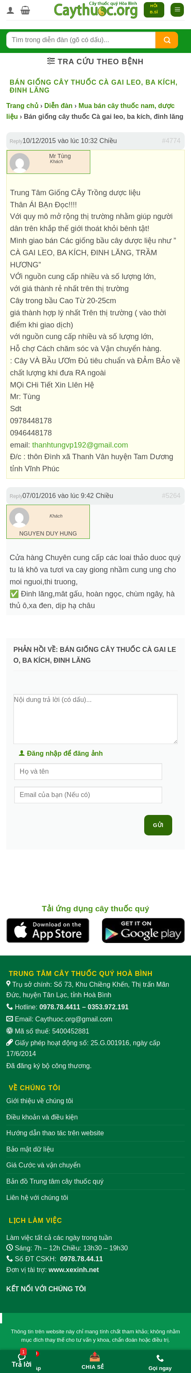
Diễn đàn (58, 105)
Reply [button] (16, 141)
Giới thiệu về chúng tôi (39, 1100)
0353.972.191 (108, 1007)
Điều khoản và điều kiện (42, 1117)
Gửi (158, 825)
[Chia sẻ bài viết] (93, 1359)
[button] (25, 10)
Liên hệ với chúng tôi (37, 1197)
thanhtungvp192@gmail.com (80, 445)
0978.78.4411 (59, 1007)
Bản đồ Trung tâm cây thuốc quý (55, 1181)
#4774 (171, 140)
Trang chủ (22, 105)
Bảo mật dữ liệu (30, 1149)
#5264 (171, 495)
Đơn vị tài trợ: (52, 1269)
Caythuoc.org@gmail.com (73, 1019)
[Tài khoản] (10, 10)
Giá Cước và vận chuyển (43, 1165)
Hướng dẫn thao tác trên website (55, 1133)
